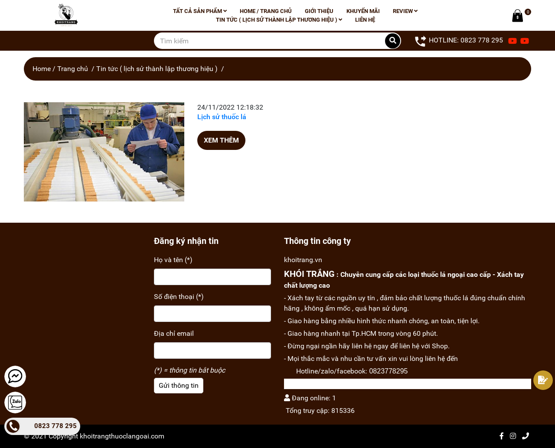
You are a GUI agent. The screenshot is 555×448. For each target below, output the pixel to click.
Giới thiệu (319, 11)
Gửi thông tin (179, 385)
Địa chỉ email (174, 333)
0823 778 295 (55, 426)
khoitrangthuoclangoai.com (122, 436)
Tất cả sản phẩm (200, 11)
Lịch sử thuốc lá (221, 117)
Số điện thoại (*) (179, 296)
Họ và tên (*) (173, 260)
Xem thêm (221, 140)
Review (405, 11)
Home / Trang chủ (266, 11)
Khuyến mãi (363, 11)
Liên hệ (365, 19)
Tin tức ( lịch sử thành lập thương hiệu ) (279, 19)
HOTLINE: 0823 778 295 (458, 40)
